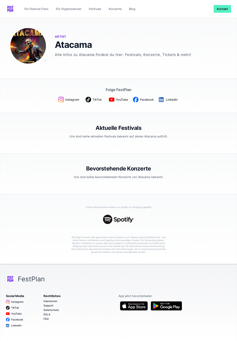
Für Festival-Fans (36, 9)
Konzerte (115, 9)
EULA (47, 314)
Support (48, 305)
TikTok (12, 308)
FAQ (46, 318)
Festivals (95, 9)
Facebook (14, 319)
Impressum (50, 301)
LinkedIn (13, 325)
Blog (132, 9)
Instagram (15, 302)
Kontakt (222, 9)
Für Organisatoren (68, 9)
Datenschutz (51, 309)
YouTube (14, 313)
